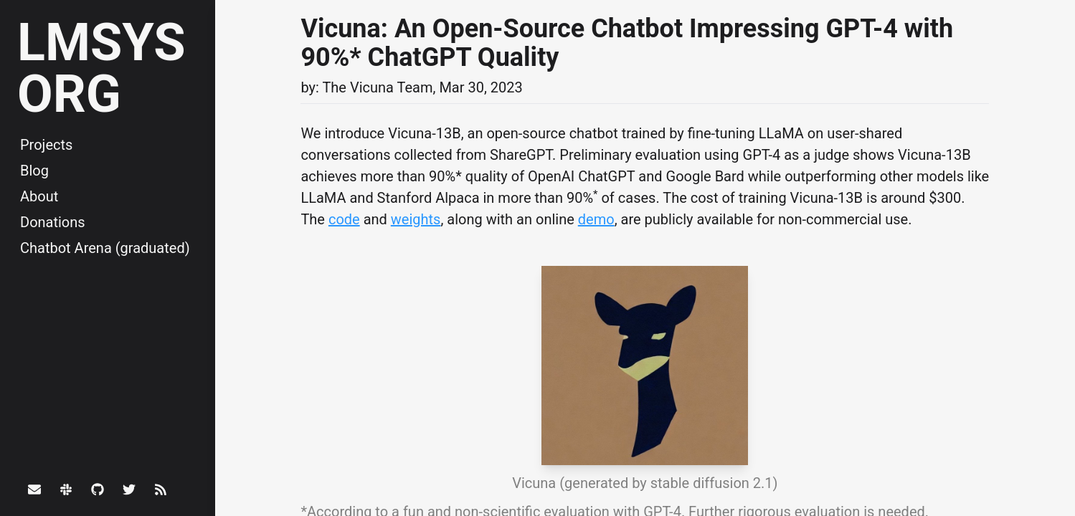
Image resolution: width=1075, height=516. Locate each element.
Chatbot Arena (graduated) (105, 248)
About (39, 196)
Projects (46, 144)
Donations (52, 222)
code (344, 219)
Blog (34, 170)
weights (416, 219)
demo (596, 219)
